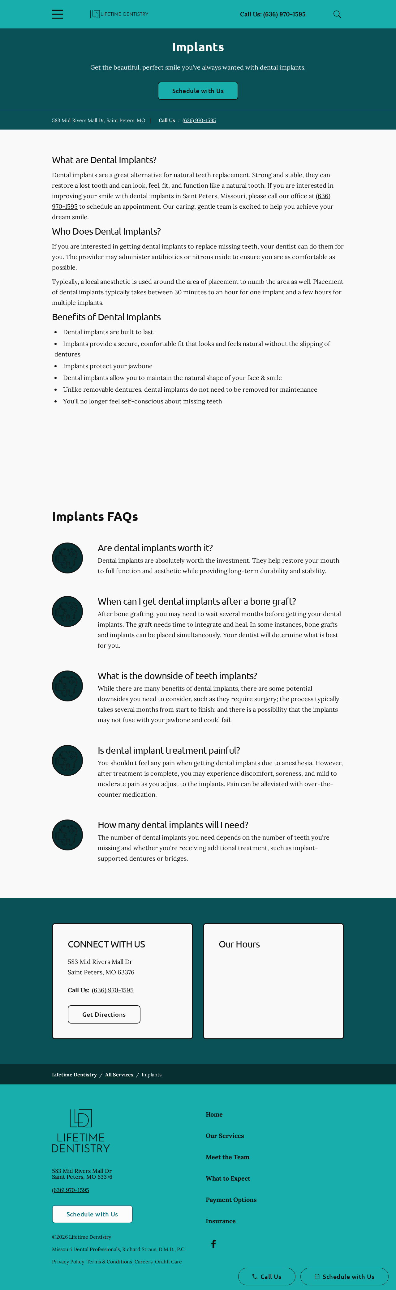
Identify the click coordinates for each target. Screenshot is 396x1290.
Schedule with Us (198, 91)
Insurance (221, 1221)
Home (214, 1114)
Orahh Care (168, 1261)
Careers (144, 1261)
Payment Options (231, 1199)
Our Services (225, 1135)
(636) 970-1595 (199, 120)
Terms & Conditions (109, 1261)
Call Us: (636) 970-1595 (273, 14)
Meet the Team (227, 1157)
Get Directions (104, 1014)
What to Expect (228, 1178)
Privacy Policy (68, 1261)
